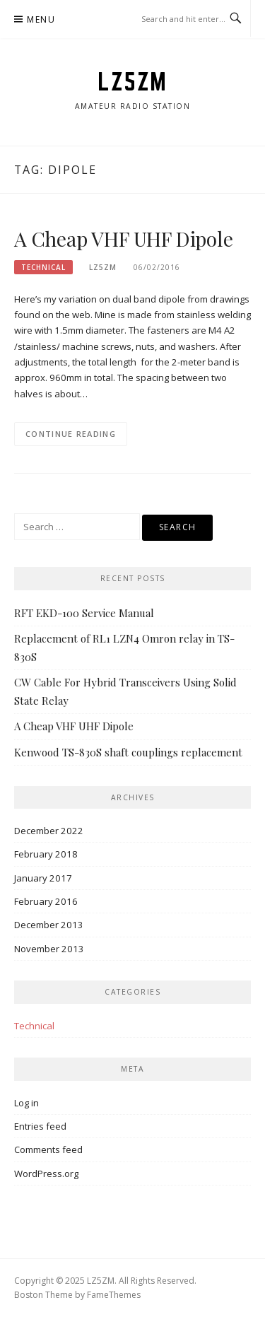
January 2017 (43, 878)
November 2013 (49, 948)
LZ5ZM (132, 81)
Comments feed (48, 1149)
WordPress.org (46, 1173)
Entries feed (40, 1126)
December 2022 (48, 830)
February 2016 (46, 901)
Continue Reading (70, 433)
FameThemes (114, 1295)
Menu (41, 19)
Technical (43, 267)
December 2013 (48, 924)
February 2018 (46, 854)
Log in (26, 1102)
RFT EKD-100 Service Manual (84, 613)
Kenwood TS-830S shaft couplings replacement (128, 752)
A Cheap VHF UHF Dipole (123, 239)
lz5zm (103, 267)
